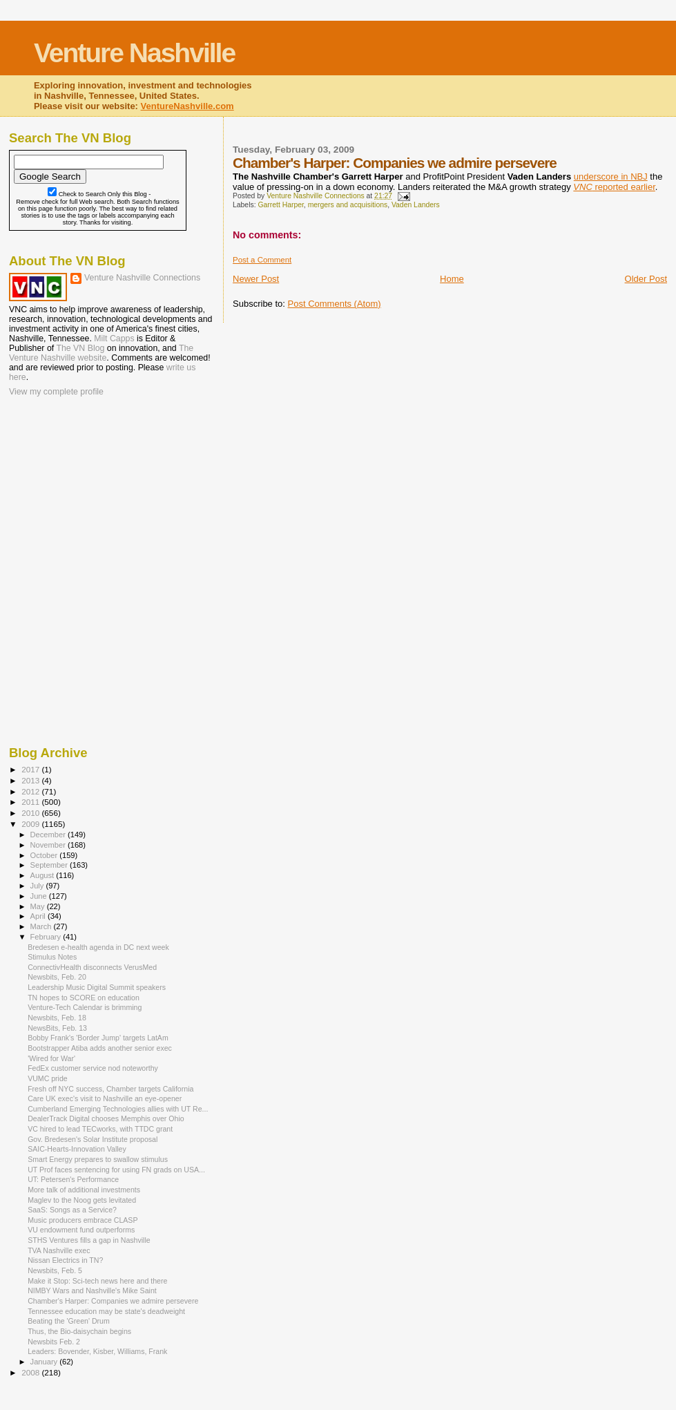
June (39, 896)
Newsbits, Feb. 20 (57, 977)
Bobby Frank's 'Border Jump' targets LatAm (98, 1037)
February (47, 937)
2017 (31, 769)
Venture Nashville (134, 53)
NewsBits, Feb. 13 (57, 1028)
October (45, 855)
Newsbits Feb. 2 (54, 1341)
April (39, 916)
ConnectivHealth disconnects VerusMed (92, 967)
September (50, 865)
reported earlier (614, 187)
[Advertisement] (78, 488)
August (43, 875)
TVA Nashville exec (59, 1250)
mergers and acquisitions (348, 205)
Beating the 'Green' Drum (69, 1321)
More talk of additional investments (84, 1189)
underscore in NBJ (611, 176)
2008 (31, 1372)
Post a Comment (262, 260)
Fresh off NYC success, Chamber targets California (110, 1089)
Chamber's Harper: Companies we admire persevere (113, 1301)
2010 (31, 812)
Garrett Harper (280, 205)
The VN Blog (80, 348)
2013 (31, 780)
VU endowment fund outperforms (81, 1230)
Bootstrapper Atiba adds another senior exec (100, 1048)
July (38, 886)
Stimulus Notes (52, 957)
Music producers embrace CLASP (82, 1220)
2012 (31, 791)
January (45, 1361)
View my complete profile (56, 392)
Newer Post (256, 279)
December (49, 834)
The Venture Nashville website (101, 353)
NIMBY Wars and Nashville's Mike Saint (92, 1290)
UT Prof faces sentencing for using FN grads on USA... (116, 1169)
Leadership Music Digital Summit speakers (97, 987)
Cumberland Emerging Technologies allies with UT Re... (118, 1109)
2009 (31, 823)
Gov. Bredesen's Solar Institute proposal (92, 1139)
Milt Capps (114, 338)
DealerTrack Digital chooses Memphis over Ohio (106, 1118)
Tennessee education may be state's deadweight (106, 1311)
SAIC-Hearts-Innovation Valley (77, 1149)
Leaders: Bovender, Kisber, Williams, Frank (97, 1351)
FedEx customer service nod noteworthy (93, 1068)
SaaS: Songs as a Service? (72, 1210)
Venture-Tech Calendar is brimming (85, 1007)
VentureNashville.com (187, 106)
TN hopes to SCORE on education (83, 997)
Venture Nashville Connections (142, 278)
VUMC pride (48, 1078)
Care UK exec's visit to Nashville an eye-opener (105, 1098)
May (38, 906)
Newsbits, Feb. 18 (57, 1017)
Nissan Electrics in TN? (65, 1260)
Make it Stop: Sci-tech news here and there (97, 1281)
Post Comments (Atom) (334, 303)
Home (452, 279)
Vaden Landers (416, 205)
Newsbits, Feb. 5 (55, 1270)
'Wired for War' (51, 1058)
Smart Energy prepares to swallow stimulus (98, 1159)
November (49, 845)
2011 (31, 801)
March (42, 926)
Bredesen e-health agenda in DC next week (98, 947)
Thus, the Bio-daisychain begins (79, 1331)
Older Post (646, 279)
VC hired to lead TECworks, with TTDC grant (100, 1129)
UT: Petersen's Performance (73, 1179)
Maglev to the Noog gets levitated (82, 1200)
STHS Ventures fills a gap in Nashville (89, 1240)
